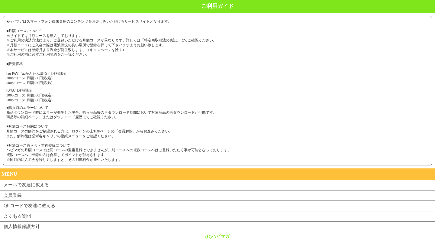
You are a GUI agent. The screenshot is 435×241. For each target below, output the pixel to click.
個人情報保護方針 (22, 226)
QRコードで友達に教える (29, 205)
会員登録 (13, 195)
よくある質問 (17, 216)
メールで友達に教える (26, 184)
